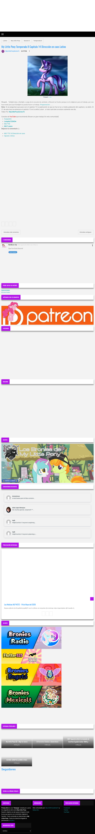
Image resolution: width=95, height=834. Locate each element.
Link (50, 97)
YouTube (66, 812)
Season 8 (27, 40)
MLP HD (7, 124)
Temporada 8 (37, 40)
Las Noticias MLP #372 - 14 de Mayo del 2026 (20, 604)
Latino (5, 40)
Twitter (66, 810)
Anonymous (16, 496)
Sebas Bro (36, 810)
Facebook (67, 808)
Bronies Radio (5, 292)
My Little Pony (15, 40)
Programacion (45, 105)
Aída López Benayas (18, 507)
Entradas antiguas (86, 232)
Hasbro (12, 820)
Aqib (13, 520)
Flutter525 (7, 119)
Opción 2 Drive (9, 136)
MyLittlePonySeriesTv (52, 808)
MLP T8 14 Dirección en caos (14, 133)
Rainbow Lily (12, 245)
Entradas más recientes (11, 232)
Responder (12, 252)
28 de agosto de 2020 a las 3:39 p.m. (27, 245)
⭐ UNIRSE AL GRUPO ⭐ (10, 481)
